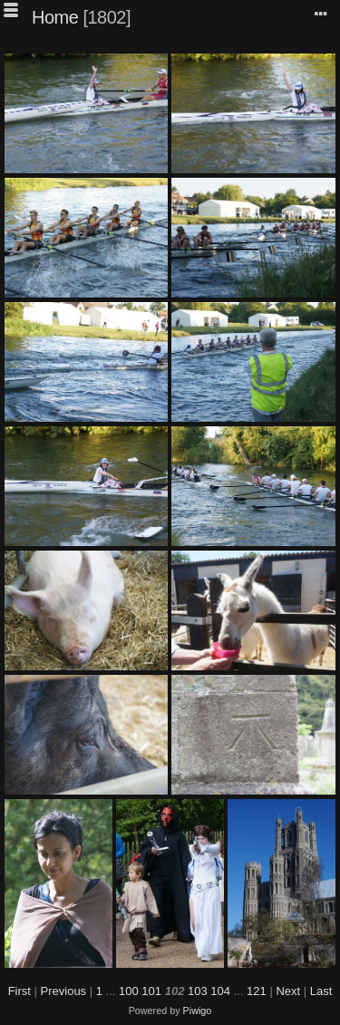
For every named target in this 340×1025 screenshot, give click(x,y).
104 (220, 991)
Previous (64, 991)
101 (151, 991)
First (19, 991)
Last (321, 991)
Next (288, 991)
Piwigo (197, 1010)
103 (198, 991)
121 (257, 991)
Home (55, 17)
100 (129, 991)
